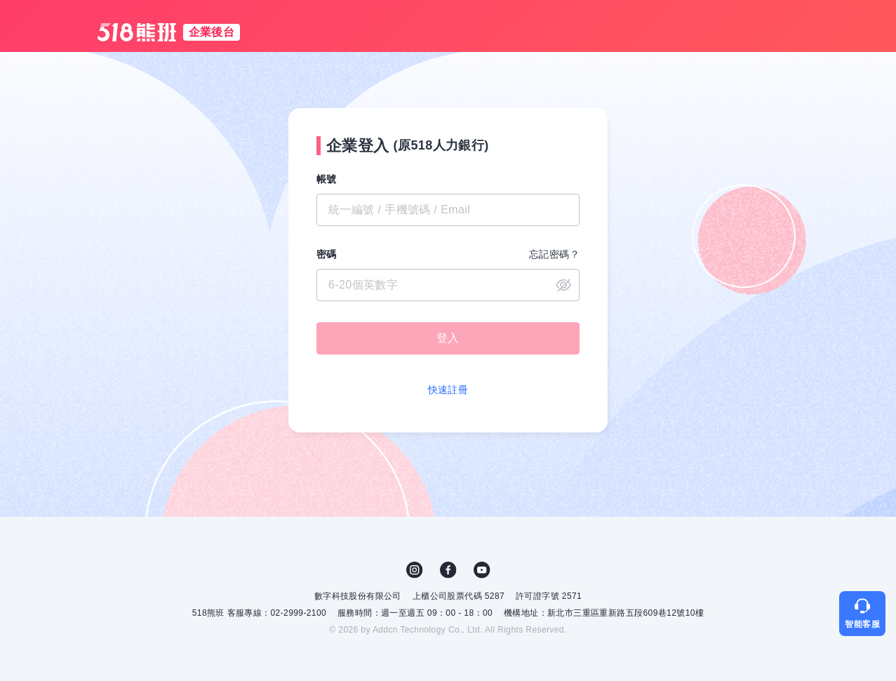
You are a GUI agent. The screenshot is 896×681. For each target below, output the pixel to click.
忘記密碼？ (554, 254)
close (563, 285)
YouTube (482, 570)
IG (414, 570)
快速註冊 (448, 389)
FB (448, 570)
